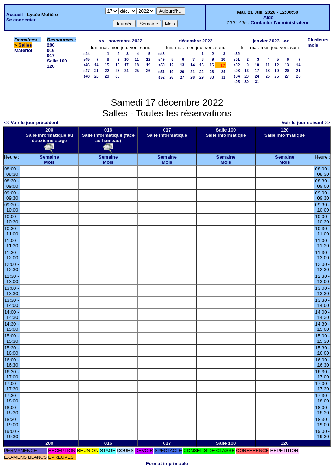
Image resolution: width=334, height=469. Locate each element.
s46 (86, 65)
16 (118, 65)
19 (148, 65)
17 (126, 65)
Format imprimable (167, 463)
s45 (86, 59)
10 (126, 59)
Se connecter (21, 19)
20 (182, 71)
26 (148, 70)
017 (51, 55)
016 (51, 50)
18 (137, 65)
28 (96, 76)
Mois (49, 162)
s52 (161, 77)
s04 (237, 76)
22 (107, 70)
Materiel (23, 50)
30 (118, 76)
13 (182, 65)
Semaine (49, 157)
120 (51, 66)
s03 (237, 70)
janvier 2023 (266, 40)
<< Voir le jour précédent (31, 122)
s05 (237, 82)
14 (96, 65)
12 (148, 59)
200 (51, 45)
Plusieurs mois (317, 42)
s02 (237, 65)
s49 (161, 59)
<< (102, 40)
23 (118, 70)
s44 (86, 54)
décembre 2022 (195, 40)
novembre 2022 (125, 40)
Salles (25, 45)
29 (107, 76)
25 (137, 70)
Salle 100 (57, 60)
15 (107, 65)
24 (126, 70)
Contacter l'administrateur (280, 22)
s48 (86, 76)
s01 (237, 59)
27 (182, 77)
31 (223, 77)
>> (286, 40)
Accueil (14, 14)
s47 (86, 70)
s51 (161, 71)
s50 (161, 65)
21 (96, 70)
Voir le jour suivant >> (306, 122)
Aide (268, 17)
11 (137, 59)
